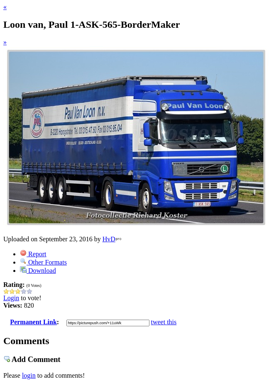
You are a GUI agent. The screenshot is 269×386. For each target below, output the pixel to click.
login (29, 375)
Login (11, 297)
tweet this (164, 321)
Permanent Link (33, 321)
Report (33, 253)
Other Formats (43, 262)
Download (38, 270)
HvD (109, 239)
